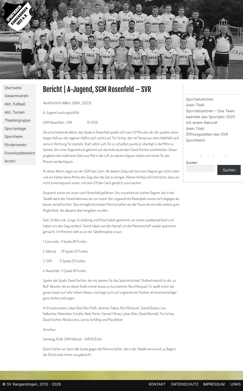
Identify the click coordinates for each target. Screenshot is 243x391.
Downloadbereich (20, 153)
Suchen (191, 162)
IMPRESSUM (214, 384)
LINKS (235, 384)
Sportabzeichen (199, 99)
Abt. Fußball (14, 104)
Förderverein (14, 145)
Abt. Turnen (14, 112)
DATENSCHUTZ (185, 384)
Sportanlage (14, 129)
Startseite (13, 87)
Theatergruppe (17, 120)
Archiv (10, 161)
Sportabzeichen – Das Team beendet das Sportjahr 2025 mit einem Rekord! (210, 117)
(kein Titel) (195, 105)
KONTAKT (157, 384)
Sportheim (14, 136)
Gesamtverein (15, 96)
